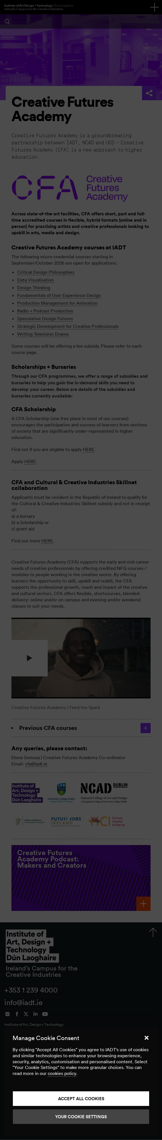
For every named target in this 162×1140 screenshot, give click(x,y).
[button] (146, 1038)
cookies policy (62, 1073)
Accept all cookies (81, 1099)
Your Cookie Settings (81, 1117)
